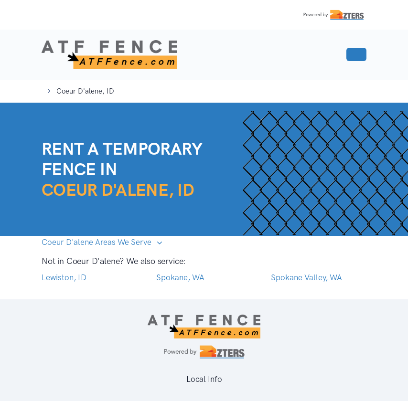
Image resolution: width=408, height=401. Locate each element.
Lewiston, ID (64, 277)
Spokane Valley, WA (306, 277)
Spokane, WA (180, 277)
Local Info (204, 379)
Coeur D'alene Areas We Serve (97, 242)
